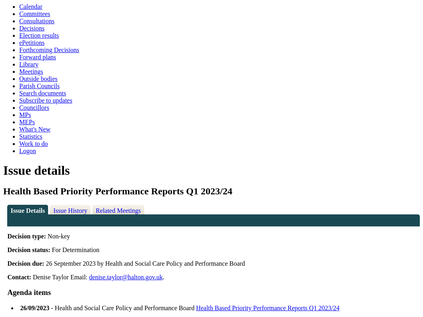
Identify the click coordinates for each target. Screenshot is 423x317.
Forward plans (37, 57)
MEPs (27, 122)
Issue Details (27, 210)
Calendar (30, 6)
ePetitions (31, 42)
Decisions (31, 28)
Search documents (42, 93)
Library (28, 64)
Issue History (70, 210)
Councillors (34, 107)
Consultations (36, 21)
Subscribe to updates (45, 100)
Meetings (31, 71)
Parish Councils (39, 86)
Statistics (30, 136)
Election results (39, 35)
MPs (25, 114)
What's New (34, 129)
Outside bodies (38, 78)
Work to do (33, 143)
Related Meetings (118, 210)
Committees (34, 13)
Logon (27, 150)
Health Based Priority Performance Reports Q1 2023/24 (267, 308)
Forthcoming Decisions (49, 49)
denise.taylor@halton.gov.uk (126, 277)
